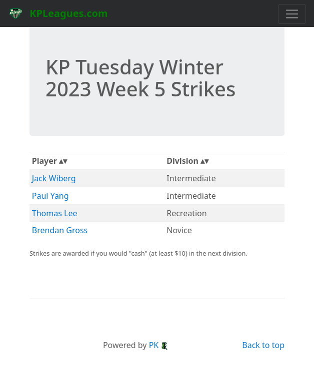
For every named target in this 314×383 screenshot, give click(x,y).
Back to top (263, 345)
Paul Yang (50, 195)
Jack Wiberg (54, 178)
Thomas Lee (55, 213)
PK (159, 345)
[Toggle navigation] (292, 14)
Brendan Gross (60, 230)
